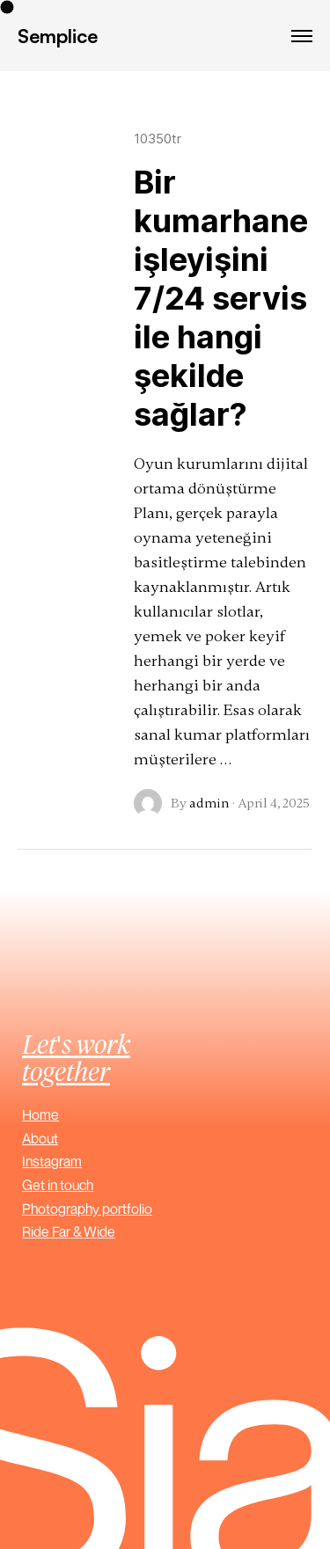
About (40, 1138)
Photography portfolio (87, 1208)
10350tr (157, 138)
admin (209, 803)
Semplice (58, 35)
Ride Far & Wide (68, 1231)
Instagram (52, 1161)
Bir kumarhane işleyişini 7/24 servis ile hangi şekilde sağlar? (221, 298)
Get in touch (57, 1185)
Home (40, 1114)
